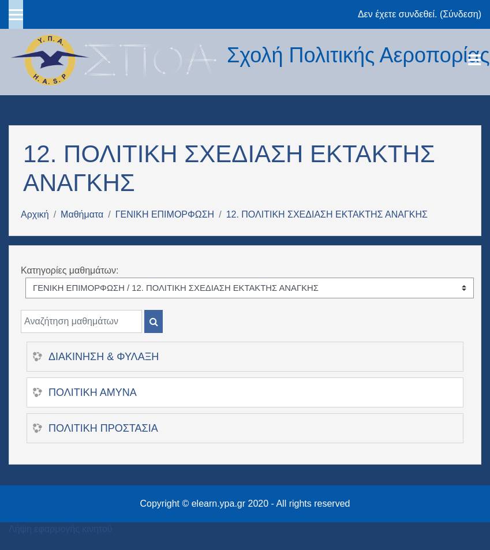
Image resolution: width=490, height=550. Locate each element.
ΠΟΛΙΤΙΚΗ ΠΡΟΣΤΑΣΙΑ (103, 428)
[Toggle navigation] (474, 60)
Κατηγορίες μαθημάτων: (70, 270)
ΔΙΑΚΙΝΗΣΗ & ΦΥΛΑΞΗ (103, 356)
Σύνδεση (460, 14)
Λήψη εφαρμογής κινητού (61, 529)
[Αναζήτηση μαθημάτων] (81, 321)
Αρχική (35, 214)
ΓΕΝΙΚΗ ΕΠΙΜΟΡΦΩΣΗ (164, 214)
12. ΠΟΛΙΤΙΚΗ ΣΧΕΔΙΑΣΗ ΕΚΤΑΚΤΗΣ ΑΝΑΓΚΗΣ (327, 214)
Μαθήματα (82, 214)
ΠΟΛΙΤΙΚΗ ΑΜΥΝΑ (92, 392)
